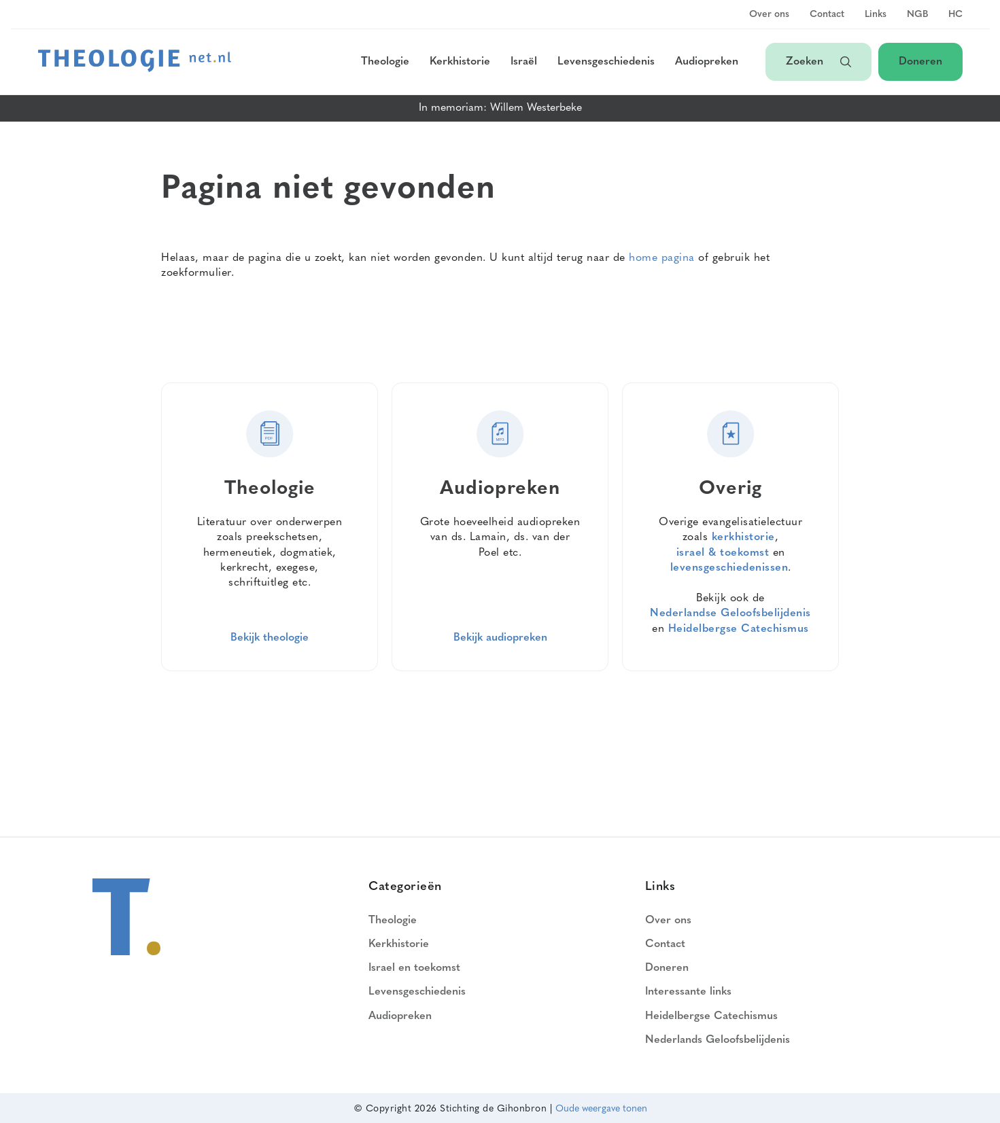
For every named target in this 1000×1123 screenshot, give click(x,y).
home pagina (662, 258)
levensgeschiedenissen (729, 568)
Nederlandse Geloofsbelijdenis (730, 613)
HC (955, 15)
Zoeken (818, 61)
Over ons (769, 15)
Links (875, 15)
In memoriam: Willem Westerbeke (500, 108)
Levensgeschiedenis (606, 61)
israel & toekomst (723, 553)
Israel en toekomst (414, 968)
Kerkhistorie (460, 61)
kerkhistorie (743, 537)
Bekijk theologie (269, 637)
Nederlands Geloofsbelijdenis (717, 1040)
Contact (827, 15)
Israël (524, 61)
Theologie (385, 61)
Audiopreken (706, 61)
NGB (917, 15)
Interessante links (688, 991)
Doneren (920, 61)
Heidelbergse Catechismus (738, 629)
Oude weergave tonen (601, 1109)
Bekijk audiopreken (500, 637)
